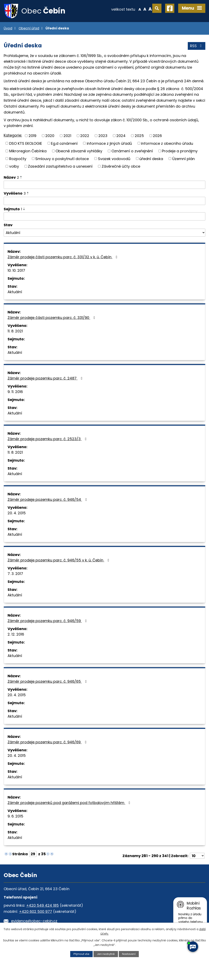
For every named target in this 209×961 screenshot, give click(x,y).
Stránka (20, 853)
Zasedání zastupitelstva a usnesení (60, 166)
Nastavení (129, 954)
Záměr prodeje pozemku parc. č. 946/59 (48, 620)
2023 (102, 135)
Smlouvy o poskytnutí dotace (62, 158)
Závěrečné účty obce (121, 166)
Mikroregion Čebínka (28, 151)
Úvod (8, 28)
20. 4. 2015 (17, 513)
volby (14, 166)
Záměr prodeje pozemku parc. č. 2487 (46, 378)
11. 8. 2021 (15, 331)
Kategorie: (13, 135)
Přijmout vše (81, 954)
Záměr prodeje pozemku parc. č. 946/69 (48, 742)
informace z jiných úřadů (109, 143)
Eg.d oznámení (64, 143)
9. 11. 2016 (15, 391)
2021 (67, 135)
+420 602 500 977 (35, 911)
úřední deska (151, 158)
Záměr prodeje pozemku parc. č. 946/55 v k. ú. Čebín (59, 560)
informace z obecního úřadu (167, 143)
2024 (121, 135)
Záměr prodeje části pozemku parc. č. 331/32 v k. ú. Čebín (63, 256)
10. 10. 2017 (16, 270)
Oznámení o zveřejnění (132, 151)
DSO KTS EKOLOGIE (25, 143)
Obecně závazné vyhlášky (79, 151)
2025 (139, 135)
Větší (150, 9)
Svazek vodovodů (114, 158)
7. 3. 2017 (15, 573)
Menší (140, 9)
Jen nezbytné (106, 954)
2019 (32, 135)
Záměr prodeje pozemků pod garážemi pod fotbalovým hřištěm (70, 802)
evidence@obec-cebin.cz (34, 920)
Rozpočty (17, 158)
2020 (49, 135)
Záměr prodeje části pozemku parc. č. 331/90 (52, 317)
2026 (157, 135)
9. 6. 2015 (15, 816)
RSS (196, 45)
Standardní (145, 9)
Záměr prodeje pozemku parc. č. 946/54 (48, 499)
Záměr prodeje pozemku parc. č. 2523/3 (48, 438)
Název (11, 177)
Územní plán (183, 158)
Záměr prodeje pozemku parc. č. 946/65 (48, 681)
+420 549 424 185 (42, 905)
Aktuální (15, 291)
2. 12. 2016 (16, 634)
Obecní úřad (29, 28)
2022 (84, 135)
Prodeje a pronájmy (180, 151)
